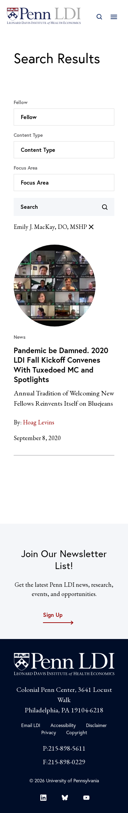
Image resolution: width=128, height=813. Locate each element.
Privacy (48, 732)
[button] (64, 117)
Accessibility (63, 725)
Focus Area (26, 168)
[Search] (64, 207)
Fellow (21, 102)
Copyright (76, 732)
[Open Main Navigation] (113, 17)
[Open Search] (99, 17)
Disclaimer (96, 725)
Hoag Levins (38, 422)
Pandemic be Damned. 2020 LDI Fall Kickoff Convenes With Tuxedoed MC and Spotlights (61, 364)
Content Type (28, 135)
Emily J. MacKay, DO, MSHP (54, 227)
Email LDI (30, 725)
